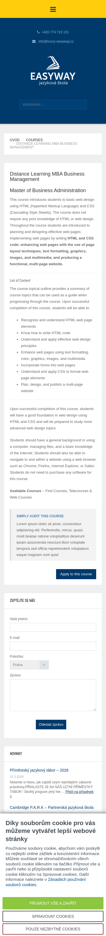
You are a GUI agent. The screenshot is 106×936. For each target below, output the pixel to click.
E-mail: (15, 638)
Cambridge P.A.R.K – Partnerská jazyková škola (52, 807)
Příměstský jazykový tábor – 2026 (39, 770)
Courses (34, 140)
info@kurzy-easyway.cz (56, 41)
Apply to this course (76, 574)
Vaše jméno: (19, 619)
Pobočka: (17, 656)
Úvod (15, 140)
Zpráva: (15, 675)
